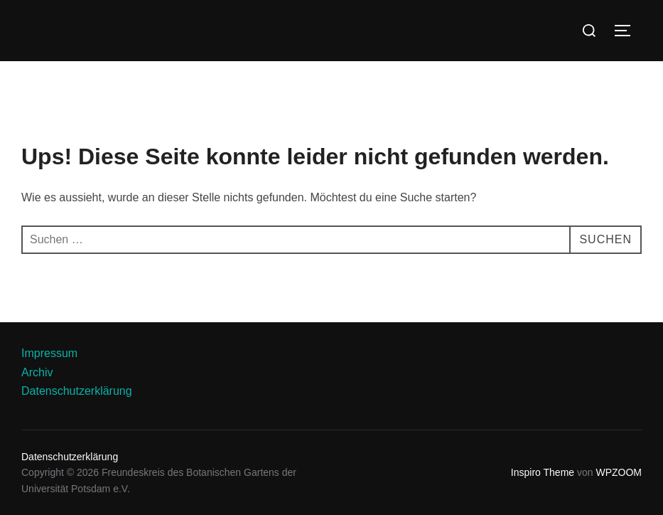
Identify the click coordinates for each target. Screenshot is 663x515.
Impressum (49, 353)
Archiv (37, 372)
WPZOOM (618, 472)
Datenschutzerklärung (76, 391)
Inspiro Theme (542, 472)
